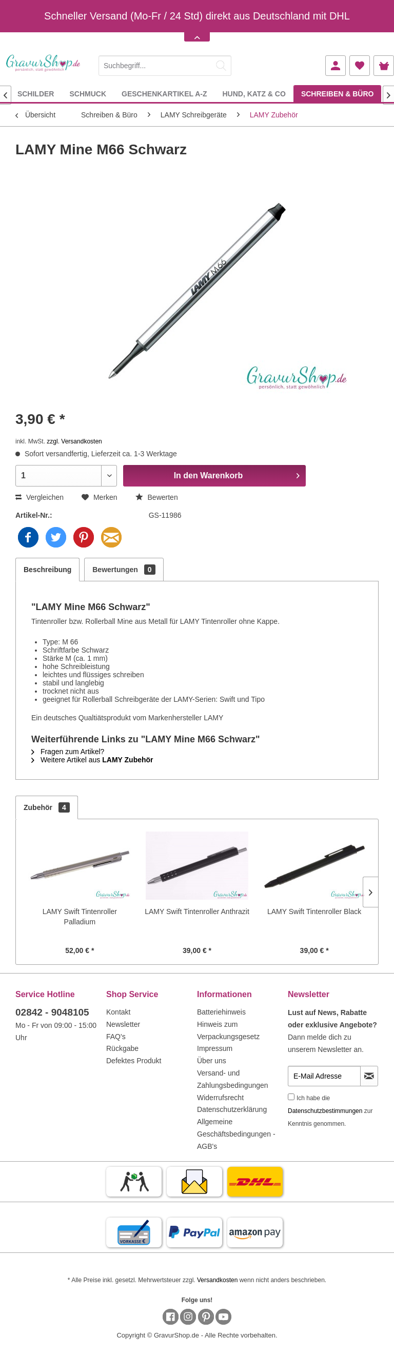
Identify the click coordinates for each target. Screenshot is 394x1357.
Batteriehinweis (221, 1012)
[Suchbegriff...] (164, 65)
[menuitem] (164, 64)
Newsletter (123, 1024)
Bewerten (156, 497)
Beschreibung (47, 569)
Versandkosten (217, 1280)
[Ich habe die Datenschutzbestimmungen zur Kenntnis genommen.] (291, 1096)
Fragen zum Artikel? (67, 751)
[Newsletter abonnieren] (369, 1076)
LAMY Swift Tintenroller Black (314, 911)
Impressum (214, 1048)
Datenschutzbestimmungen (325, 1111)
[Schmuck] (88, 93)
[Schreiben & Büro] (337, 93)
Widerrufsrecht (220, 1097)
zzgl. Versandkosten (74, 441)
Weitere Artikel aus (92, 760)
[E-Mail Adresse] (324, 1076)
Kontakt (118, 1012)
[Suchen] (221, 65)
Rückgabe (122, 1048)
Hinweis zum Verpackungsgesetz (228, 1030)
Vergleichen (39, 497)
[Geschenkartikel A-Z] (164, 93)
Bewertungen (123, 569)
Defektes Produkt (133, 1061)
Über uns (211, 1061)
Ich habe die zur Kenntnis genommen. (330, 1111)
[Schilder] (36, 93)
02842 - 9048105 (52, 1012)
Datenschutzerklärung (232, 1109)
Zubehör (47, 807)
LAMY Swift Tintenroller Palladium (80, 916)
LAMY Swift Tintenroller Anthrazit (197, 911)
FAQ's (116, 1036)
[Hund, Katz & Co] (253, 93)
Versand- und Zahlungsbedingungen (232, 1079)
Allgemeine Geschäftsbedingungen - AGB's (236, 1134)
